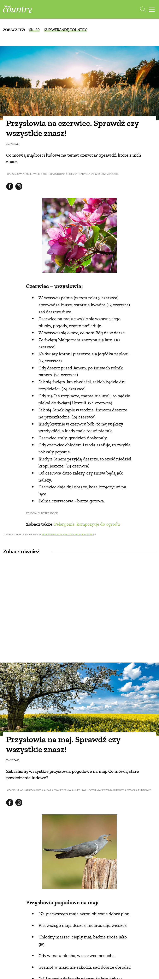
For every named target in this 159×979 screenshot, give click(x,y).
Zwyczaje (12, 143)
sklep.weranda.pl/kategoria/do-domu (68, 534)
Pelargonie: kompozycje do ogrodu (87, 524)
